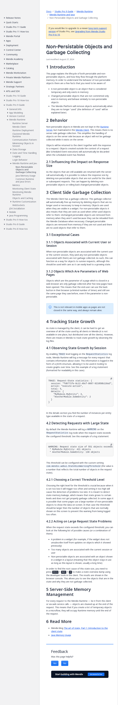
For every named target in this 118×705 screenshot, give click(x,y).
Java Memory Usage (61, 635)
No (64, 663)
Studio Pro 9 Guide (64, 11)
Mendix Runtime (85, 11)
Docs (48, 11)
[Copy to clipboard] (111, 378)
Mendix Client (82, 130)
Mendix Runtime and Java (62, 14)
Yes (54, 663)
